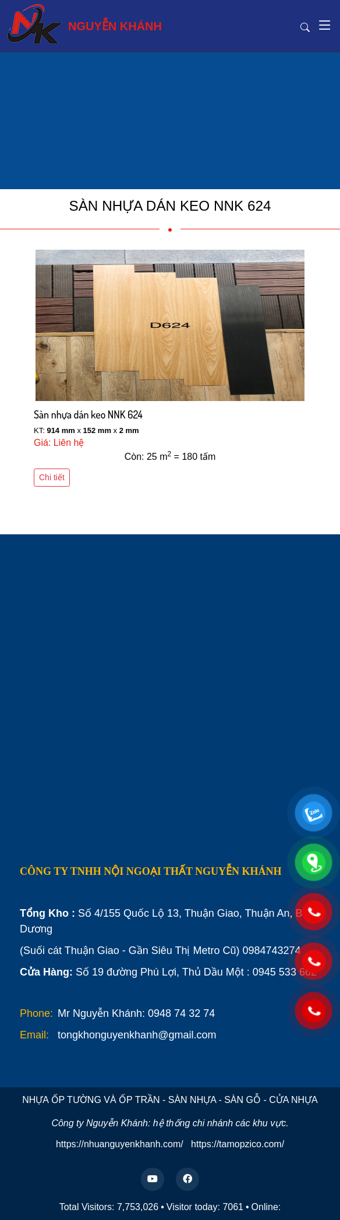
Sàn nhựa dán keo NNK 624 (88, 414)
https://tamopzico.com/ (237, 1144)
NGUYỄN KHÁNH (84, 23)
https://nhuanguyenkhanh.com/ (119, 1144)
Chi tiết (52, 477)
